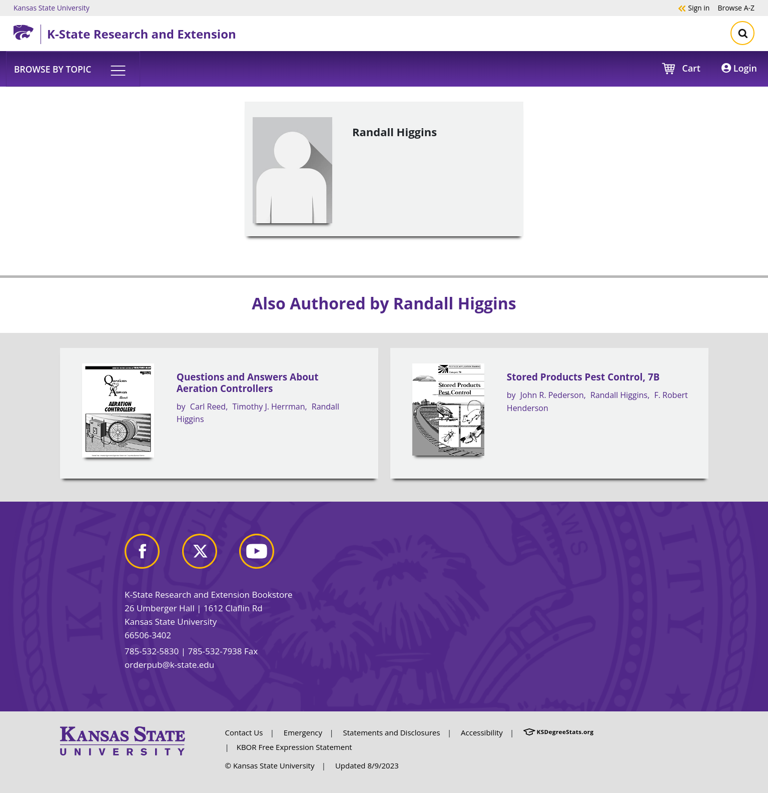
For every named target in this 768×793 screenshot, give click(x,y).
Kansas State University (52, 8)
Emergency (303, 732)
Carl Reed (208, 406)
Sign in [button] (693, 8)
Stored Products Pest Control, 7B (583, 376)
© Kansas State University (270, 765)
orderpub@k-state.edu (169, 664)
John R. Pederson (552, 395)
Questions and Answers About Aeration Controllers (248, 382)
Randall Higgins (618, 395)
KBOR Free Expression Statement (294, 747)
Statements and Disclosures (391, 732)
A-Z (735, 8)
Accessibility (482, 732)
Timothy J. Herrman (268, 406)
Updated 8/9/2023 (367, 765)
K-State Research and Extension (141, 34)
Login (739, 68)
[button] (73, 68)
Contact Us (244, 732)
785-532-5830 (152, 651)
